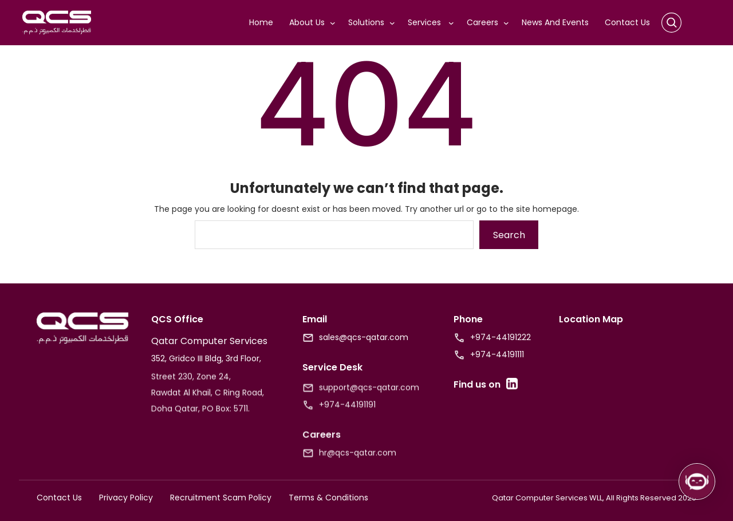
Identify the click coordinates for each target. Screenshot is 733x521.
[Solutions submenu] (394, 23)
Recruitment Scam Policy (220, 497)
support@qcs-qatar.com (369, 395)
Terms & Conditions (328, 497)
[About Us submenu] (335, 23)
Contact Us (59, 497)
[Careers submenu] (508, 23)
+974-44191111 (497, 354)
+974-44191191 (347, 413)
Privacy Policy (126, 497)
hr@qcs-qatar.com (357, 461)
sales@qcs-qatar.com (363, 337)
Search (509, 235)
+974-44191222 (500, 337)
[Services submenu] (453, 23)
